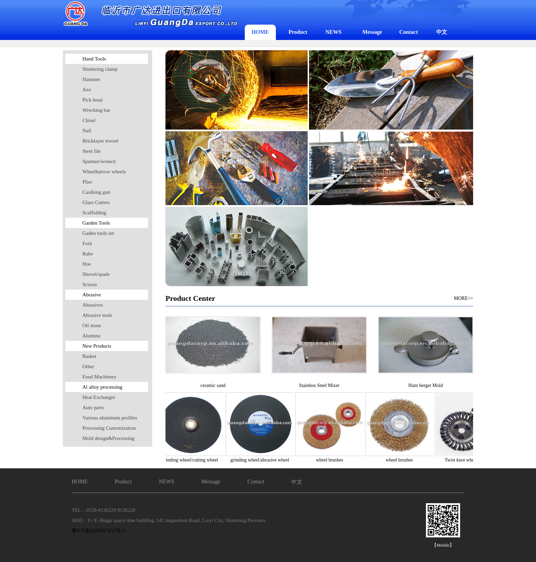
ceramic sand (212, 385)
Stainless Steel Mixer (319, 385)
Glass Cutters (96, 202)
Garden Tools (96, 223)
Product (298, 32)
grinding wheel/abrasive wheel (260, 460)
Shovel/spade (96, 274)
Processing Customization (109, 428)
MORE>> (463, 298)
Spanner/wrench (99, 161)
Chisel (88, 120)
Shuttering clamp (100, 69)
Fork (87, 243)
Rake (87, 253)
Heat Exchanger (98, 397)
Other (88, 366)
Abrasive (91, 294)
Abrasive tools (97, 315)
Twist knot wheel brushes (470, 460)
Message (372, 32)
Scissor (89, 284)
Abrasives (92, 305)
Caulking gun (96, 192)
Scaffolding (94, 212)
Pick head (92, 100)
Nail (86, 130)
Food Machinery (99, 376)
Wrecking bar (96, 110)
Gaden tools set (98, 233)
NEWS (333, 32)
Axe (86, 89)
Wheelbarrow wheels (104, 171)
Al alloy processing (102, 387)
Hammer (91, 79)
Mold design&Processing (108, 438)
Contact (408, 32)
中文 (441, 32)
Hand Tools (94, 59)
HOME (260, 32)
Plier (87, 182)
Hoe (86, 264)
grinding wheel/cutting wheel (191, 460)
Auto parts (93, 407)
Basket (89, 356)
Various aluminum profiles (109, 417)
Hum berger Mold (425, 385)
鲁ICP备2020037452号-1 (98, 530)
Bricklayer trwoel (100, 141)
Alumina (91, 335)
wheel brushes (330, 460)
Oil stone (91, 325)
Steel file (91, 151)
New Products (96, 346)
